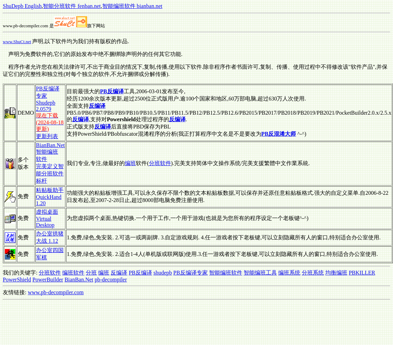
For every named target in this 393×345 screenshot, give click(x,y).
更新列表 (47, 136)
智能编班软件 (225, 273)
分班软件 (160, 163)
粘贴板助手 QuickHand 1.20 (50, 196)
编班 (130, 163)
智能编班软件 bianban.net (132, 6)
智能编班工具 (260, 273)
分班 (91, 273)
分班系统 (313, 273)
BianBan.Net (79, 279)
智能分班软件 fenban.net (72, 6)
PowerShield (17, 279)
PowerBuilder (47, 279)
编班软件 (73, 273)
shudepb (162, 273)
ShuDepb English (22, 6)
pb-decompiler (111, 279)
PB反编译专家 (190, 273)
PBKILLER (362, 273)
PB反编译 (140, 273)
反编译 (119, 273)
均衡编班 (336, 273)
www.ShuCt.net (17, 41)
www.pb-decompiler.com (56, 292)
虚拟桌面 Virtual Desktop (47, 218)
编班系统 (289, 273)
